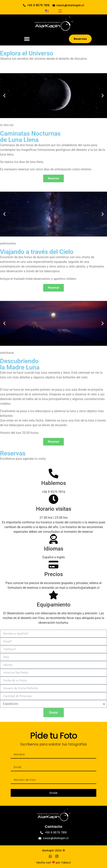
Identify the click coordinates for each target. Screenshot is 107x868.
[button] (26, 39)
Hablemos (53, 483)
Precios (53, 574)
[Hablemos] (53, 473)
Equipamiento (53, 604)
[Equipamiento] (53, 595)
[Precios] (53, 564)
